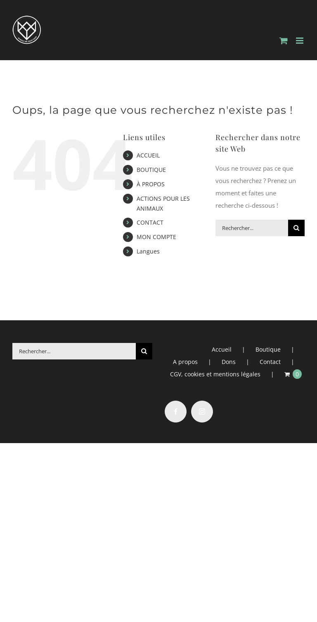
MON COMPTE (156, 237)
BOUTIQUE (151, 170)
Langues (148, 251)
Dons (229, 362)
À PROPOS (151, 184)
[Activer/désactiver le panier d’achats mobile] (283, 40)
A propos (185, 362)
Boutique (268, 349)
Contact (270, 362)
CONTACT (150, 222)
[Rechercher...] (251, 228)
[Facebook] (176, 411)
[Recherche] (296, 228)
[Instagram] (202, 411)
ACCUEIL (148, 155)
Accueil (222, 349)
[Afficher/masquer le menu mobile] (300, 40)
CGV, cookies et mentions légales (215, 374)
